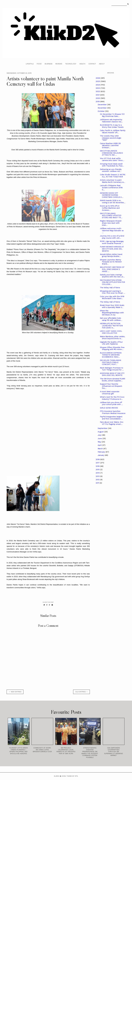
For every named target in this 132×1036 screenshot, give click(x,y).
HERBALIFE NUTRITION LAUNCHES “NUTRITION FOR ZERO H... (111, 326)
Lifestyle (30, 64)
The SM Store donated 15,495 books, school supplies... (112, 380)
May (100, 442)
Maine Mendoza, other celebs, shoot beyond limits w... (112, 338)
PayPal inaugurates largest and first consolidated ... (111, 418)
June (100, 438)
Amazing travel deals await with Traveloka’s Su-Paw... (112, 165)
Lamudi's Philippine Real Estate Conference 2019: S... (111, 187)
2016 (98, 466)
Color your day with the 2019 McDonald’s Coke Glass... (112, 297)
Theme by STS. (72, 776)
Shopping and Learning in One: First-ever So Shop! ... (112, 292)
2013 (98, 476)
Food (39, 64)
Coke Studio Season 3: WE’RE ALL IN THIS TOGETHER (112, 176)
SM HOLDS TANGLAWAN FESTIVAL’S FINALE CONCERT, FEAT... (110, 362)
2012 (98, 480)
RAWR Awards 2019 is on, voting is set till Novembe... (112, 201)
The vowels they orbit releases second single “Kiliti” (110, 138)
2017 (98, 463)
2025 (98, 81)
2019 (98, 102)
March (100, 449)
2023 (98, 88)
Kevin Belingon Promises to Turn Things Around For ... (112, 369)
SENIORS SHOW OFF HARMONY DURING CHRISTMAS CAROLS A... (111, 195)
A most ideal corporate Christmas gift (109, 393)
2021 (98, 95)
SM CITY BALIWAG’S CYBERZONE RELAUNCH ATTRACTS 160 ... (111, 153)
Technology (70, 64)
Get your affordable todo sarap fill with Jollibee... (111, 319)
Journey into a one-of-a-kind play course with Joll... (112, 237)
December (102, 105)
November (102, 108)
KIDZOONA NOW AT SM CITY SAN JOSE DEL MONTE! (112, 374)
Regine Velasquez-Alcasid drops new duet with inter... (110, 223)
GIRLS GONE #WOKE (109, 408)
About (102, 64)
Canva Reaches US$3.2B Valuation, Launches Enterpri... (110, 145)
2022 (98, 91)
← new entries (15, 692)
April (100, 445)
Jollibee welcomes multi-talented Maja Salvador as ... (112, 230)
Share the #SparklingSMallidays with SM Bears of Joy (112, 313)
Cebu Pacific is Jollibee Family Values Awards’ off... (112, 131)
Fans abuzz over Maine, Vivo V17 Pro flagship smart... (111, 423)
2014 (98, 473)
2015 (98, 470)
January (101, 455)
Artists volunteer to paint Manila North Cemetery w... (112, 181)
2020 (98, 98)
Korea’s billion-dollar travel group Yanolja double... (111, 255)
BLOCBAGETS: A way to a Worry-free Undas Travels (112, 126)
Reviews (58, 64)
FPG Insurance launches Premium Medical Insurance (112, 412)
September (103, 428)
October (101, 111)
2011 (98, 483)
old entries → (81, 692)
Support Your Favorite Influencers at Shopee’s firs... (111, 386)
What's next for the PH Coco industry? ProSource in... (112, 398)
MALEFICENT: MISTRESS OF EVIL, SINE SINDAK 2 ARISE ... (112, 269)
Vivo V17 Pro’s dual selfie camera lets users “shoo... (112, 159)
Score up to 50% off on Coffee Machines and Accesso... (110, 208)
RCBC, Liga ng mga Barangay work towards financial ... (112, 242)
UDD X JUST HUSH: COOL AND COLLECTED (111, 332)
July (100, 435)
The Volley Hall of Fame (110, 288)
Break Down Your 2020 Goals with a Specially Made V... (112, 306)
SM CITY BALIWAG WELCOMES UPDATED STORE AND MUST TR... (111, 215)
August (101, 432)
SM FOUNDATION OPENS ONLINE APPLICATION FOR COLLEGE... (112, 282)
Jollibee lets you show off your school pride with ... (111, 403)
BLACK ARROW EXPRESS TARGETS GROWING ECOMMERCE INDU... (111, 355)
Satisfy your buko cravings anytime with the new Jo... (112, 276)
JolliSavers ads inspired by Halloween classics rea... (111, 121)
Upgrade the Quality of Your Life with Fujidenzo (111, 343)
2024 (98, 85)
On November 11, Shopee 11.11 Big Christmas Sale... (112, 115)
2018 (98, 459)
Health (82, 64)
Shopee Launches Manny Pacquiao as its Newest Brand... (111, 262)
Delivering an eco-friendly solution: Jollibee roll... (111, 170)
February (102, 452)
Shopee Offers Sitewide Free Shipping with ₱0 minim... (112, 348)
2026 (98, 78)
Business (48, 64)
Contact (92, 64)
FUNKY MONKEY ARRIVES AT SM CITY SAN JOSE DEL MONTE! (112, 249)
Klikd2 (56, 776)
